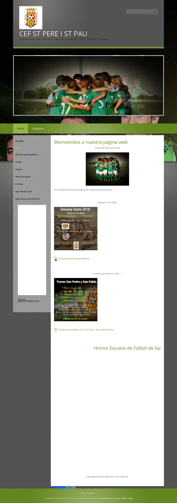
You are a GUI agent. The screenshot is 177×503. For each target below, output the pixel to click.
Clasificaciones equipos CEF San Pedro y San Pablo (81, 330)
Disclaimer (117, 498)
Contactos (38, 128)
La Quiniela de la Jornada (69, 258)
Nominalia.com (106, 498)
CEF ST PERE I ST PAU (53, 33)
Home (20, 128)
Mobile (124, 498)
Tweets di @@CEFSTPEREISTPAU (28, 300)
